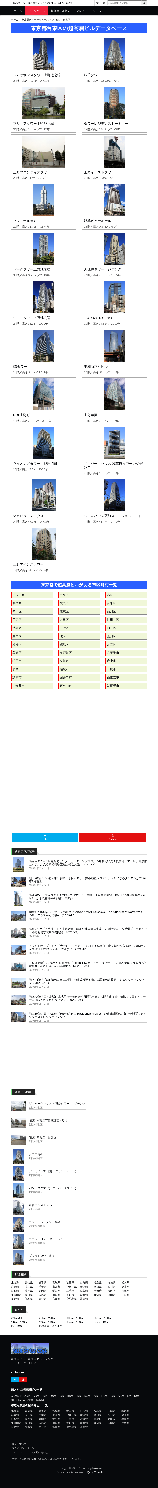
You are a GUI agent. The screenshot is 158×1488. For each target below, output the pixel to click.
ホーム (18, 10)
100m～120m (75, 1321)
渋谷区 (17, 628)
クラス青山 (36, 1154)
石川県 (111, 1286)
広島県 (42, 1294)
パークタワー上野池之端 (31, 269)
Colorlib (99, 1472)
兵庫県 (125, 1290)
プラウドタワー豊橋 (41, 1256)
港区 (110, 595)
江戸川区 (66, 652)
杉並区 (111, 628)
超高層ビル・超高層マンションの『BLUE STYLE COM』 (43, 2)
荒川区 (111, 636)
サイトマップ (19, 1444)
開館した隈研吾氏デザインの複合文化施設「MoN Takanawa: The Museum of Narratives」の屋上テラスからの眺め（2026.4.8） (87, 913)
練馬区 (64, 644)
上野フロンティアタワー (31, 172)
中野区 (64, 628)
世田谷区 (113, 619)
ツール (98, 10)
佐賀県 (125, 1294)
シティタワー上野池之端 (31, 317)
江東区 (64, 611)
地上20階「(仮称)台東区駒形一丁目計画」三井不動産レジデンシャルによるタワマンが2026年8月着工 (87, 879)
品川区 (111, 611)
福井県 (125, 1286)
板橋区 (17, 644)
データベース (36, 10)
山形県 (84, 1282)
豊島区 (17, 636)
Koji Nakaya (94, 1468)
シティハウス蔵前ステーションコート (113, 515)
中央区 (64, 595)
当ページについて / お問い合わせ (30, 1452)
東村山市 (66, 685)
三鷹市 (111, 669)
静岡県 (42, 1290)
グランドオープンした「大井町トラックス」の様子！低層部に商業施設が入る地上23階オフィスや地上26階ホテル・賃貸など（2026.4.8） (87, 947)
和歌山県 (16, 1294)
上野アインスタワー (28, 564)
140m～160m (19, 1321)
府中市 (111, 660)
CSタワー (20, 366)
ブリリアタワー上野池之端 (33, 123)
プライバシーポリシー (24, 1448)
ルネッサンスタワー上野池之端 (37, 75)
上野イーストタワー (99, 172)
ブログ (81, 10)
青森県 (29, 1282)
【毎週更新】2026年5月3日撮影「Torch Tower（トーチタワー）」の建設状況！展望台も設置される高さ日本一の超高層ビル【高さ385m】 (88, 964)
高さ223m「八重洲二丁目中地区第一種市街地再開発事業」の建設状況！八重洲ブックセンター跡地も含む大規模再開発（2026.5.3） (88, 930)
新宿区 (17, 603)
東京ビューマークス (28, 515)
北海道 (15, 1282)
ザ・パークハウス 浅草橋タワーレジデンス (113, 465)
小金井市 (18, 685)
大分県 (42, 1298)
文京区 (64, 603)
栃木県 (125, 1282)
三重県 (70, 1290)
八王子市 (113, 652)
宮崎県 (56, 1298)
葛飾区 (17, 652)
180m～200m (75, 1317)
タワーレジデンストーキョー (106, 123)
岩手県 (42, 1282)
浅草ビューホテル (97, 220)
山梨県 (15, 1290)
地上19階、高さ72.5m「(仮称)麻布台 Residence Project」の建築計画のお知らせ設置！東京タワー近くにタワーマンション (87, 1015)
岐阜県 (29, 1290)
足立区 (111, 644)
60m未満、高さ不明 (51, 1325)
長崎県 (15, 1298)
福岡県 (111, 1294)
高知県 (98, 1294)
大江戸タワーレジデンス (102, 269)
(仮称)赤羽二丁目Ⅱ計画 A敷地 (48, 1120)
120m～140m (47, 1321)
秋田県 (70, 1282)
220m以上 (17, 1317)
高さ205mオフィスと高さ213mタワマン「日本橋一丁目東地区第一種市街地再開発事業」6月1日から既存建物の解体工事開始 (87, 896)
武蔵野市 (113, 685)
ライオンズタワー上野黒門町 (35, 463)
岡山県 (29, 1294)
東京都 (56, 19)
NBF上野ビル (23, 415)
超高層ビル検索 (60, 10)
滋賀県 (84, 1290)
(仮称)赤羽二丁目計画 (42, 1137)
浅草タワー (92, 75)
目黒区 (17, 619)
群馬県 (15, 1286)
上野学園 (91, 415)
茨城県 (111, 1282)
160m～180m (103, 1317)
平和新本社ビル (96, 366)
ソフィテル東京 (25, 220)
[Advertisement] (79, 731)
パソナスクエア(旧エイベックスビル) (52, 1188)
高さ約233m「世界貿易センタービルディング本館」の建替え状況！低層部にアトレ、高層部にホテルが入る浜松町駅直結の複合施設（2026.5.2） (88, 862)
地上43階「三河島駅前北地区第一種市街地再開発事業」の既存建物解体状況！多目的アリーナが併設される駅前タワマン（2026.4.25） (87, 998)
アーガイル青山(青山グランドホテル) (52, 1171)
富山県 (98, 1286)
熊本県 (29, 1298)
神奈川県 (71, 1286)
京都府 (98, 1290)
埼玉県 (29, 1286)
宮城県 (56, 1282)
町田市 (17, 660)
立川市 (64, 660)
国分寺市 (66, 677)
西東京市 (113, 677)
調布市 (17, 677)
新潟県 (84, 1286)
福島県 (98, 1282)
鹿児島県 (71, 1298)
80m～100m (102, 1321)
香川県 (70, 1294)
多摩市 (17, 669)
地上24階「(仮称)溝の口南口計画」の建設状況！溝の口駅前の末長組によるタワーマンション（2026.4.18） (87, 981)
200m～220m (47, 1317)
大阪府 (111, 1290)
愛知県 (56, 1290)
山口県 (56, 1294)
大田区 (64, 619)
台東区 (111, 603)
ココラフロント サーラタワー (48, 1239)
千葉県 (42, 1286)
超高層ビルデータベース (35, 19)
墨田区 (17, 611)
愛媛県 (84, 1294)
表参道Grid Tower (40, 1205)
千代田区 (18, 595)
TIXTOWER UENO (98, 317)
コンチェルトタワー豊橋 (44, 1222)
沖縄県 (84, 1298)
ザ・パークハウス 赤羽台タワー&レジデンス (57, 1103)
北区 (63, 636)
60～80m (16, 1325)
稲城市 (64, 669)
